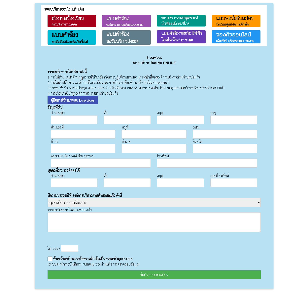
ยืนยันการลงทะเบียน (154, 274)
